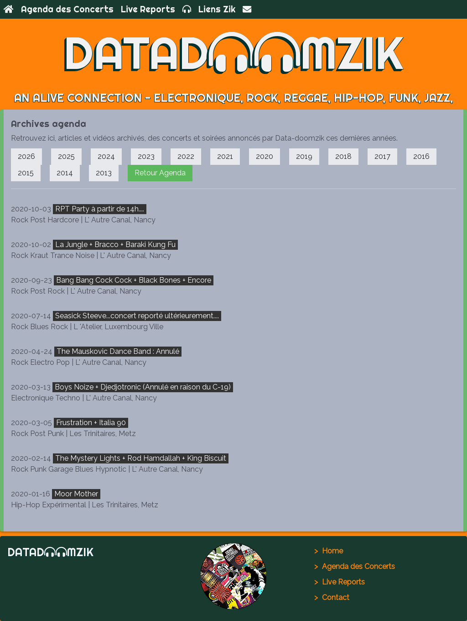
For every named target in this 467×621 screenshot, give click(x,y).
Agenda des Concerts (67, 9)
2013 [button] (104, 172)
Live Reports (148, 9)
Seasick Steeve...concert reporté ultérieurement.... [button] (137, 315)
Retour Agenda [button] (160, 172)
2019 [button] (304, 156)
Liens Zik (216, 9)
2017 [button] (382, 156)
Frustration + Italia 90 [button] (91, 422)
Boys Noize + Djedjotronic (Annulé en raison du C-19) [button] (143, 387)
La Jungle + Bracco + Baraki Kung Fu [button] (115, 244)
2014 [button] (65, 172)
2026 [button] (26, 156)
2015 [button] (26, 172)
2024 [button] (106, 156)
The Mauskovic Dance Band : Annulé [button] (118, 351)
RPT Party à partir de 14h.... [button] (99, 209)
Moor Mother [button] (76, 493)
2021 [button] (225, 156)
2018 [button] (343, 156)
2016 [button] (421, 156)
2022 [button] (185, 156)
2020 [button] (264, 156)
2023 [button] (146, 156)
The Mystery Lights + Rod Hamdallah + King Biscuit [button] (140, 458)
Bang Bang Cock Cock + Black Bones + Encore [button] (133, 280)
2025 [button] (66, 156)
